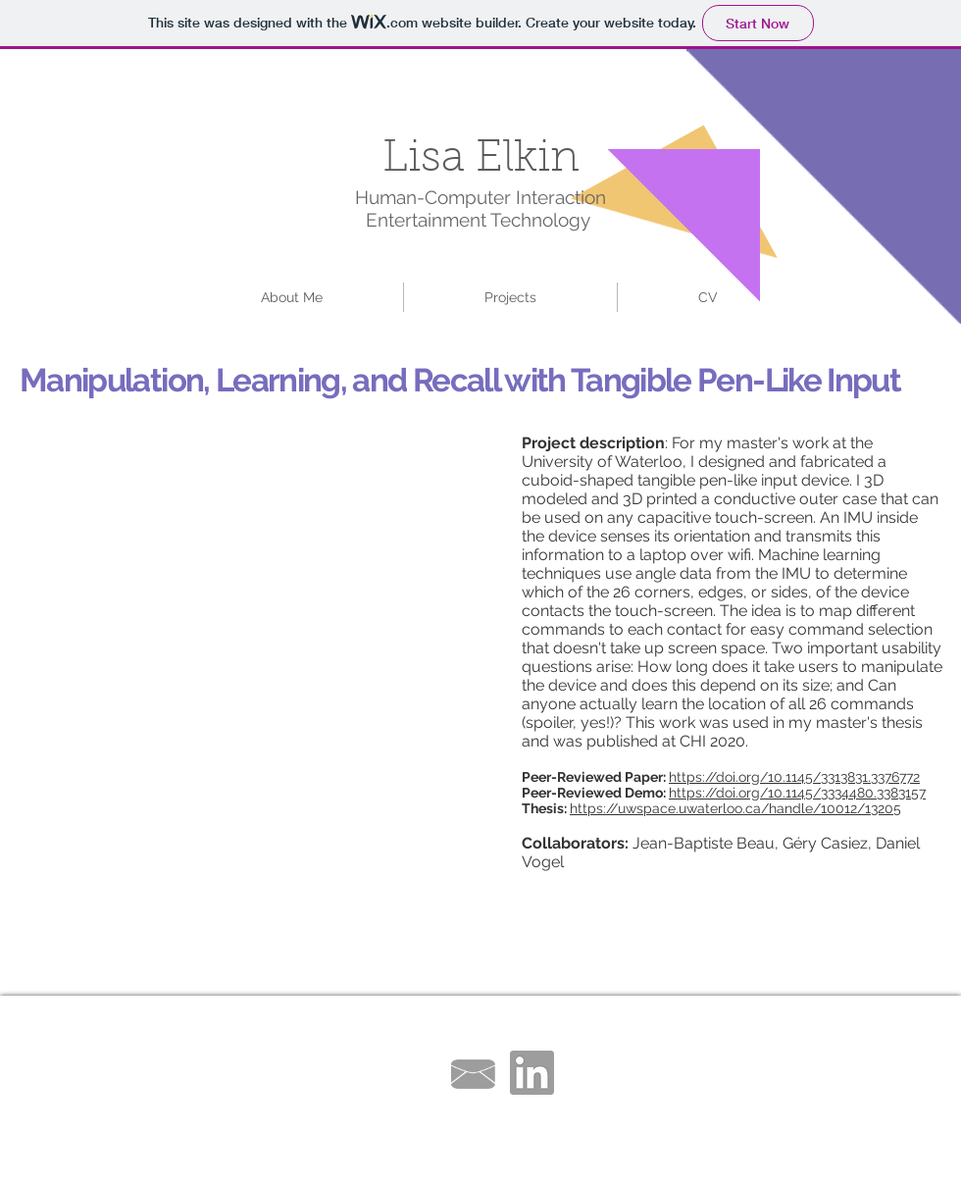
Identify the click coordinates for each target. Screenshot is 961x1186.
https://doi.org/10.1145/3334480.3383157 (797, 792)
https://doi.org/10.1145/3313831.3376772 (794, 777)
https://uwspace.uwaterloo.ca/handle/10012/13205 (735, 808)
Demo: (645, 792)
